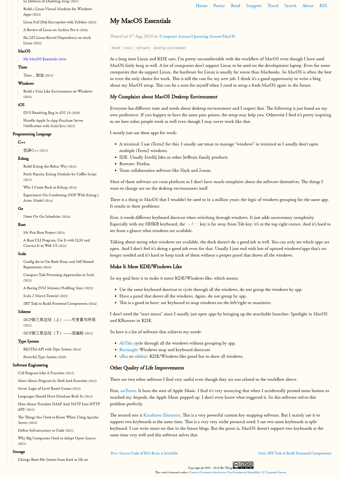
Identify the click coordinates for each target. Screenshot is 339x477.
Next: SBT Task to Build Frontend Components (294, 453)
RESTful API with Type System (52, 349)
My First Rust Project (44, 232)
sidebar (140, 356)
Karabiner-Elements (161, 415)
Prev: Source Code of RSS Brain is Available (144, 453)
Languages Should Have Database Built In (55, 396)
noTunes (128, 390)
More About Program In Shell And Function (57, 380)
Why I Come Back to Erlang (50, 187)
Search (290, 5)
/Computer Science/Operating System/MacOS (196, 36)
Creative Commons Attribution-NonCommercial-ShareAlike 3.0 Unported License (237, 472)
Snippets (254, 5)
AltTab (125, 343)
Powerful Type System (44, 357)
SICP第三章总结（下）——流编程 (58, 333)
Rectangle (128, 350)
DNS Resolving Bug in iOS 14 (51, 112)
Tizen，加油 (38, 75)
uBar (123, 356)
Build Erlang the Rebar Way (50, 166)
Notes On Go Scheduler (46, 216)
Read (235, 5)
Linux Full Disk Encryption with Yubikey (59, 22)
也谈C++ (35, 150)
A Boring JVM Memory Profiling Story (58, 288)
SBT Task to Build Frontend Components (60, 303)
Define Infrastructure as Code (46, 430)
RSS (323, 5)
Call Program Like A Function (46, 373)
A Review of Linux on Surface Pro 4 (55, 30)
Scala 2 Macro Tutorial (45, 295)
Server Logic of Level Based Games (49, 388)
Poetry (219, 5)
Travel (272, 5)
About (308, 5)
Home (201, 5)
